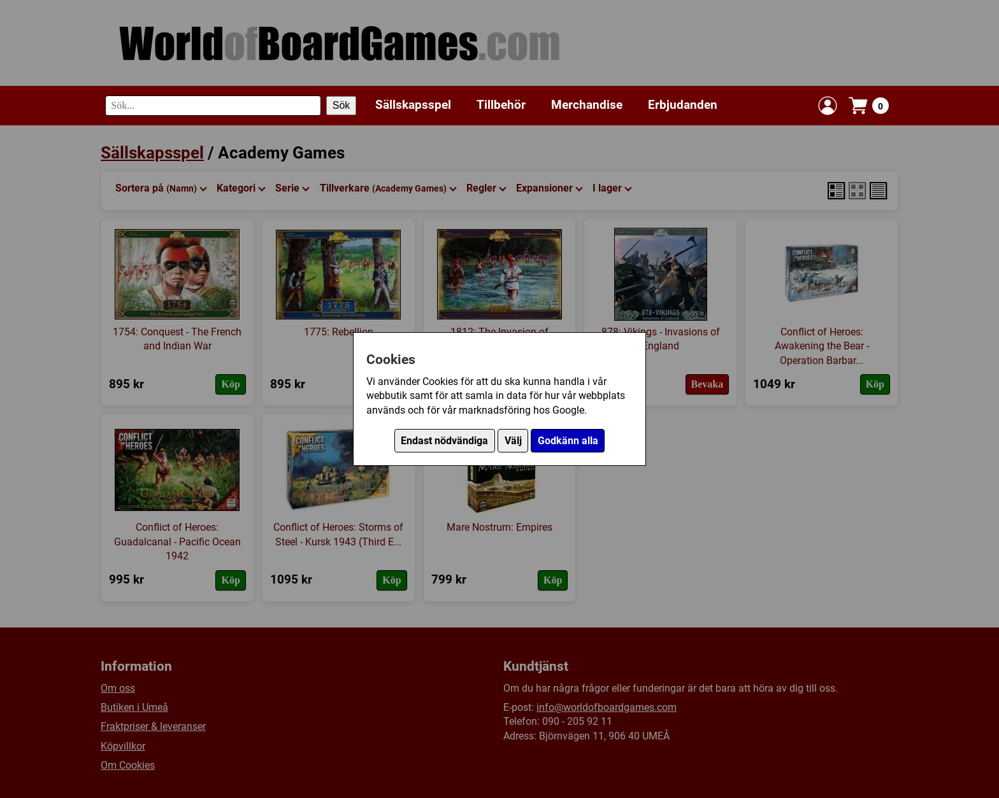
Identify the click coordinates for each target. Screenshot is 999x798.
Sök (341, 105)
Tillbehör (501, 104)
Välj (513, 441)
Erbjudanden (682, 104)
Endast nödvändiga (444, 441)
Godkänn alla (568, 441)
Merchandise (586, 104)
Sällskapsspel (413, 104)
